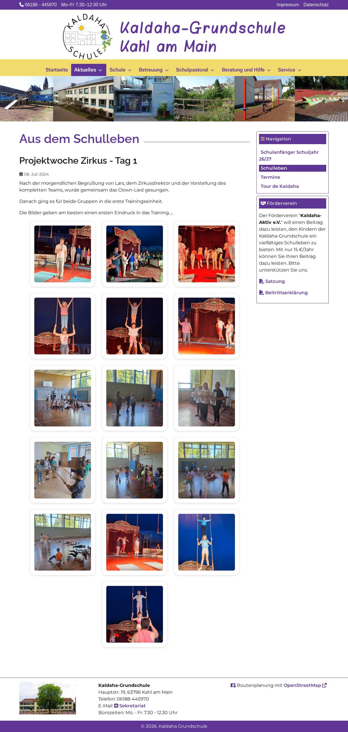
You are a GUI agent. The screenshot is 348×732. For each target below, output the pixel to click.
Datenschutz (316, 4)
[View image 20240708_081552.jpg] (134, 253)
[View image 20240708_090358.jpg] (134, 397)
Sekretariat (132, 705)
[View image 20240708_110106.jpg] (62, 541)
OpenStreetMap (302, 685)
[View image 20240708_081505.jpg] (62, 253)
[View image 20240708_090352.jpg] (62, 397)
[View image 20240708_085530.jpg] (206, 253)
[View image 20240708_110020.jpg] (134, 469)
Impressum (288, 4)
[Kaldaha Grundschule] (174, 36)
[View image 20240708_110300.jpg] (134, 541)
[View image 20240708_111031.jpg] (134, 614)
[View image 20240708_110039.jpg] (206, 469)
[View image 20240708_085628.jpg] (62, 325)
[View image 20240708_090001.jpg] (134, 325)
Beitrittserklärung (286, 292)
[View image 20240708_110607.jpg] (206, 541)
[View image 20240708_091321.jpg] (62, 469)
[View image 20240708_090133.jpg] (206, 325)
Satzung (275, 281)
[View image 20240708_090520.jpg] (206, 397)
